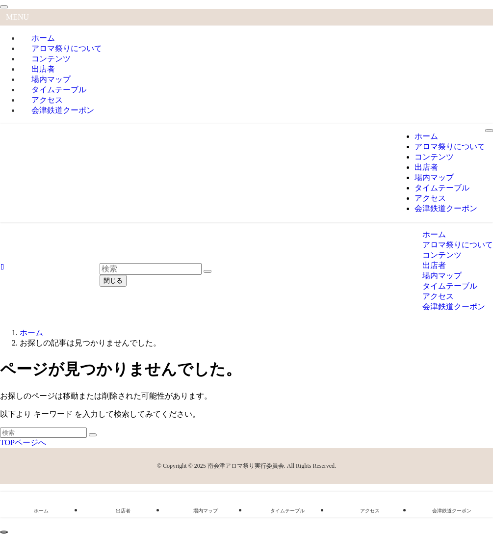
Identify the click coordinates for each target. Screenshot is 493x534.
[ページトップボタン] (4, 532)
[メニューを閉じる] (4, 6)
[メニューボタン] (489, 130)
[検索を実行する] (93, 434)
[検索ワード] (43, 432)
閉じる (113, 280)
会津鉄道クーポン (62, 110)
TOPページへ (23, 442)
